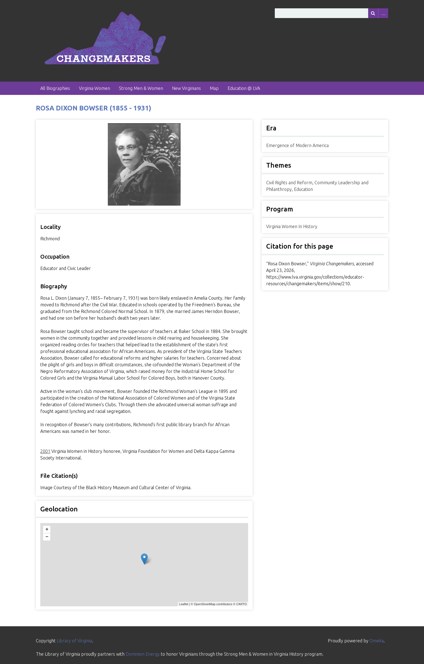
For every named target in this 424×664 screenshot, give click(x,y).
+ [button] (46, 529)
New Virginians (186, 88)
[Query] (331, 13)
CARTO (241, 604)
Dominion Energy (143, 654)
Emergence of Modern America (297, 145)
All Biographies (55, 88)
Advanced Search (383, 13)
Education (303, 189)
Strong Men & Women (141, 88)
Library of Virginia (74, 640)
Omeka (377, 640)
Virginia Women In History (291, 226)
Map (214, 88)
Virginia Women (94, 88)
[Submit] (373, 13)
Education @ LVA (244, 88)
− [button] (46, 537)
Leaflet (183, 604)
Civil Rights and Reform (289, 182)
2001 (45, 451)
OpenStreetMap (205, 604)
